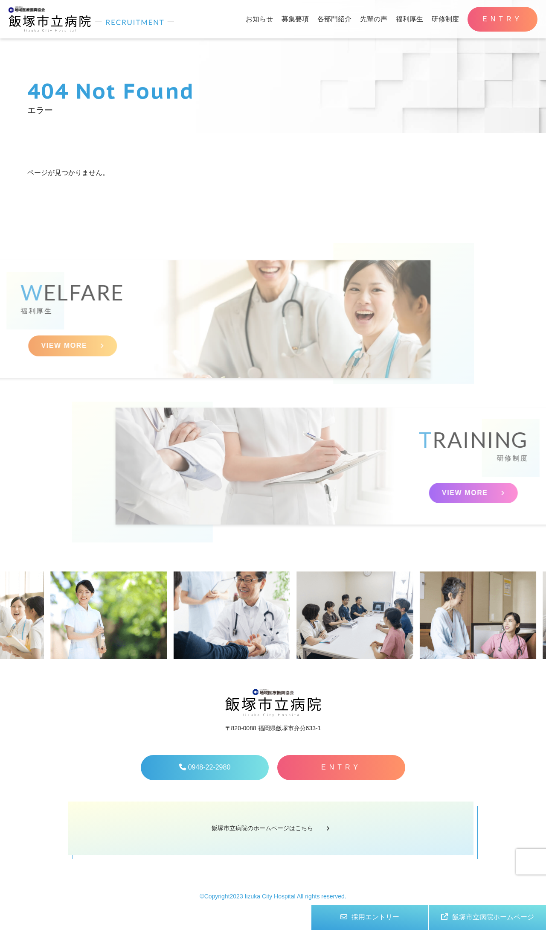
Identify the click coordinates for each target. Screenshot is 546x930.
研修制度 (445, 19)
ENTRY (502, 19)
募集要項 (295, 19)
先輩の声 (373, 19)
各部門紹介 (334, 19)
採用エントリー (369, 917)
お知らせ (259, 19)
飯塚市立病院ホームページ (487, 917)
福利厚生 (409, 19)
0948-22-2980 (205, 767)
